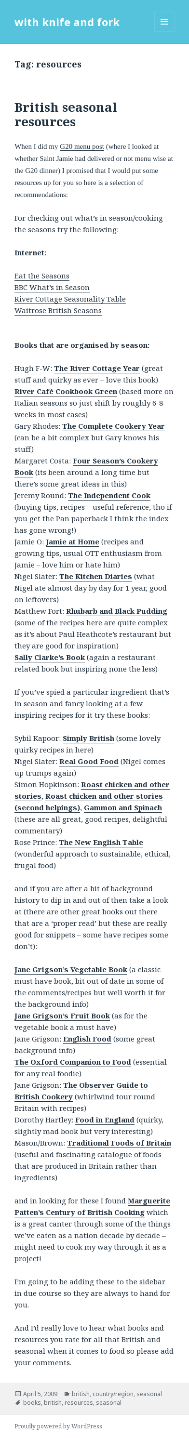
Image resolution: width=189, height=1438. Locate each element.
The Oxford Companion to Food (72, 1062)
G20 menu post (82, 146)
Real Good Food (89, 761)
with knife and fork (67, 21)
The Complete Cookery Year (113, 426)
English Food (87, 1038)
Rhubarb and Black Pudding (116, 611)
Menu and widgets (165, 31)
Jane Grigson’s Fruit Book (62, 1015)
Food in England (105, 1119)
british (81, 1394)
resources (79, 1402)
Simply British (88, 738)
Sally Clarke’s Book (49, 657)
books (32, 1402)
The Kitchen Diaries (95, 576)
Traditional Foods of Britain (119, 1143)
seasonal (149, 1394)
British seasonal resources (65, 114)
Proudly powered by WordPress (58, 1426)
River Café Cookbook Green (65, 391)
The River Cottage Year (97, 368)
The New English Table (101, 842)
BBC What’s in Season (52, 287)
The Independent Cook (109, 495)
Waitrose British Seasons (58, 310)
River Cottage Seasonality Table (70, 298)
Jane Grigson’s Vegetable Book (70, 969)
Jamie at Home (72, 541)
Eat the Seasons (41, 275)
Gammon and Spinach (123, 807)
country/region (113, 1394)
